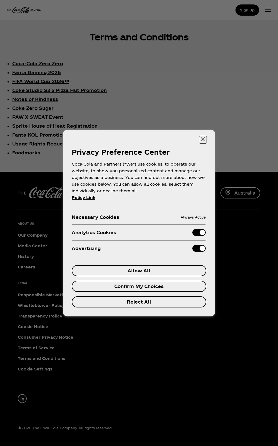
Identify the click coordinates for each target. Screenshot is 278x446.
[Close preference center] (203, 139)
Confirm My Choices (139, 286)
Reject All (139, 301)
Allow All (139, 270)
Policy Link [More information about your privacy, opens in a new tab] (83, 197)
